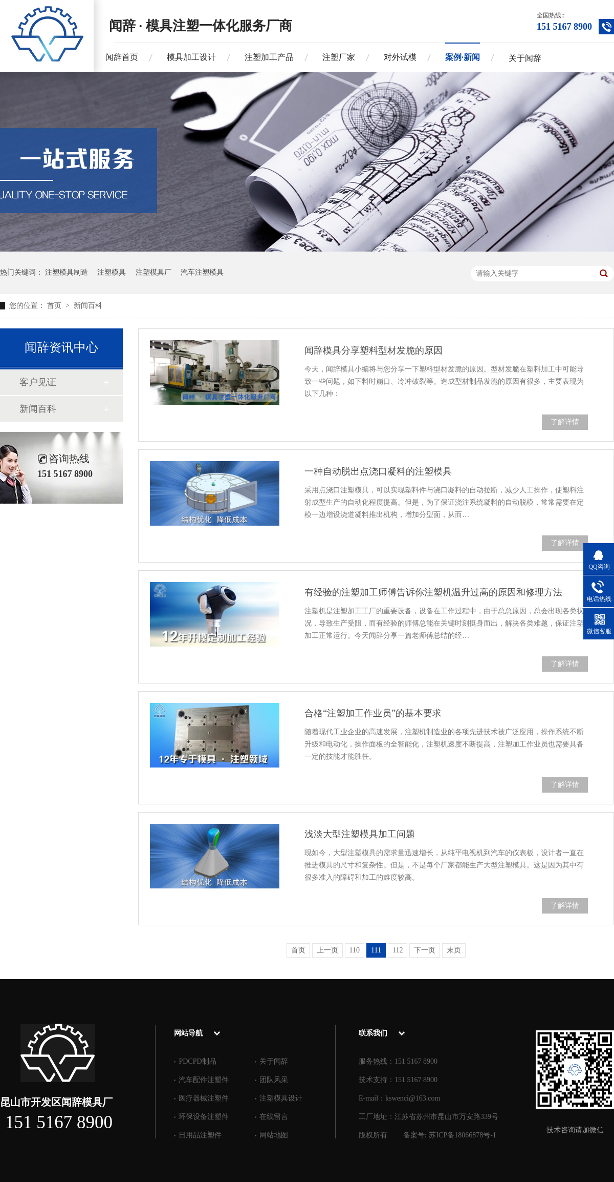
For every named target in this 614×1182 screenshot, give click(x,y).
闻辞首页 (121, 57)
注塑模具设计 (280, 1098)
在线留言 (273, 1117)
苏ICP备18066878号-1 (462, 1135)
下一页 (424, 950)
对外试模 (400, 57)
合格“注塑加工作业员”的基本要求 (373, 713)
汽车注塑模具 (202, 272)
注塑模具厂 (153, 272)
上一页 (327, 950)
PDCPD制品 (197, 1061)
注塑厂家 (338, 57)
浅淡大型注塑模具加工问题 (359, 834)
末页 (454, 950)
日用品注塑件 (200, 1135)
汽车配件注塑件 (204, 1080)
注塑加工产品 (269, 57)
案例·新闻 (462, 57)
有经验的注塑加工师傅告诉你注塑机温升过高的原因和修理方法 (433, 592)
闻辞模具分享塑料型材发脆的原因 (373, 350)
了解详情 (565, 422)
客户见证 (37, 382)
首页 (55, 305)
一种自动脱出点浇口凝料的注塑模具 (378, 471)
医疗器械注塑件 (204, 1098)
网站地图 (273, 1135)
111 (376, 950)
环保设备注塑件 (204, 1117)
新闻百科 (88, 305)
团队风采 (273, 1080)
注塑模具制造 (66, 272)
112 (397, 950)
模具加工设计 (191, 57)
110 (354, 950)
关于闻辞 (525, 58)
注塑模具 (111, 272)
